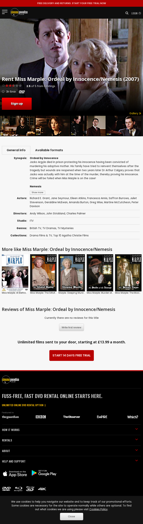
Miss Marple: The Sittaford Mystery (49, 292)
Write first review (71, 327)
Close (71, 516)
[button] (125, 13)
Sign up (17, 103)
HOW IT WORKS (70, 430)
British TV (35, 228)
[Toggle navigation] (6, 12)
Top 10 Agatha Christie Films (71, 235)
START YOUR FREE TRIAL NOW (71, 3)
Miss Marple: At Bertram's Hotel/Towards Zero (27, 292)
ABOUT (70, 451)
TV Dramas (49, 228)
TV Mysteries (66, 228)
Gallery (135, 113)
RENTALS (70, 440)
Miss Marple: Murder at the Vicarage (107, 292)
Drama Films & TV (41, 235)
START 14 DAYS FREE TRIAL (72, 355)
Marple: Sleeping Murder (71, 292)
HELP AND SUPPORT (70, 461)
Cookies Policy (98, 509)
